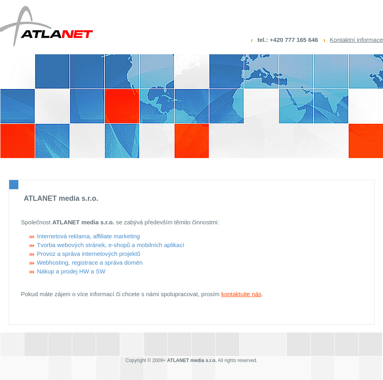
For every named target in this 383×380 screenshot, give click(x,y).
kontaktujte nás (241, 294)
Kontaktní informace (356, 39)
